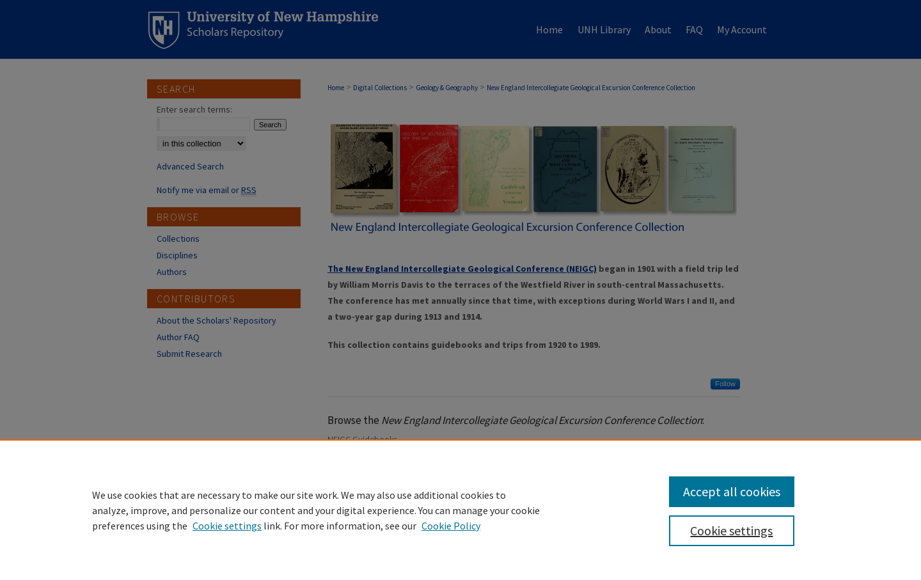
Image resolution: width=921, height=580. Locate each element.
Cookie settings (227, 525)
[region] (460, 509)
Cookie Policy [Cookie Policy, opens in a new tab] (450, 525)
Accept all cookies (731, 491)
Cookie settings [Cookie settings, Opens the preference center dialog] (731, 530)
